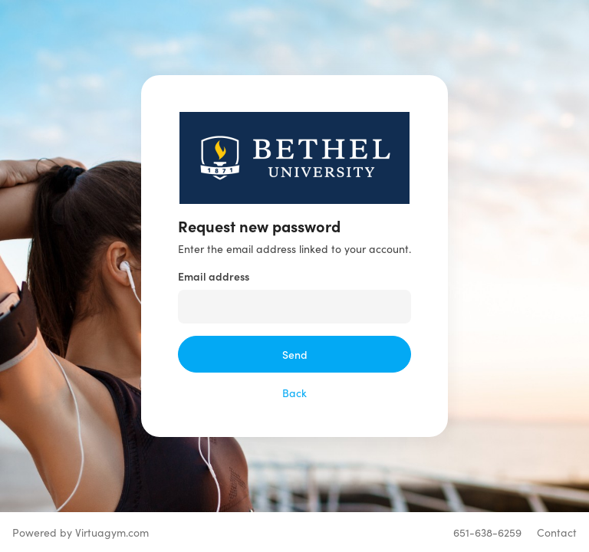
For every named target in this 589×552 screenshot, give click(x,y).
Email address (213, 276)
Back (294, 392)
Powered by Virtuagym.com (80, 532)
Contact (557, 532)
